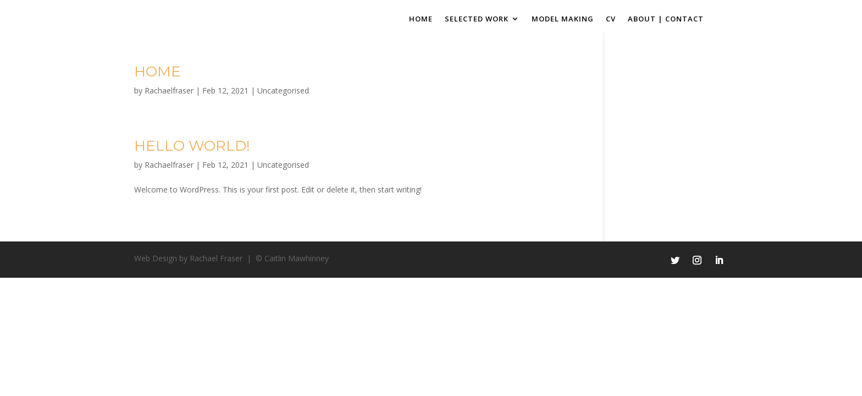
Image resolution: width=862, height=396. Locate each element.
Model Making (563, 19)
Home (421, 19)
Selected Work (477, 19)
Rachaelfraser (169, 90)
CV (611, 19)
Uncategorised (283, 90)
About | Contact (666, 19)
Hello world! (192, 146)
